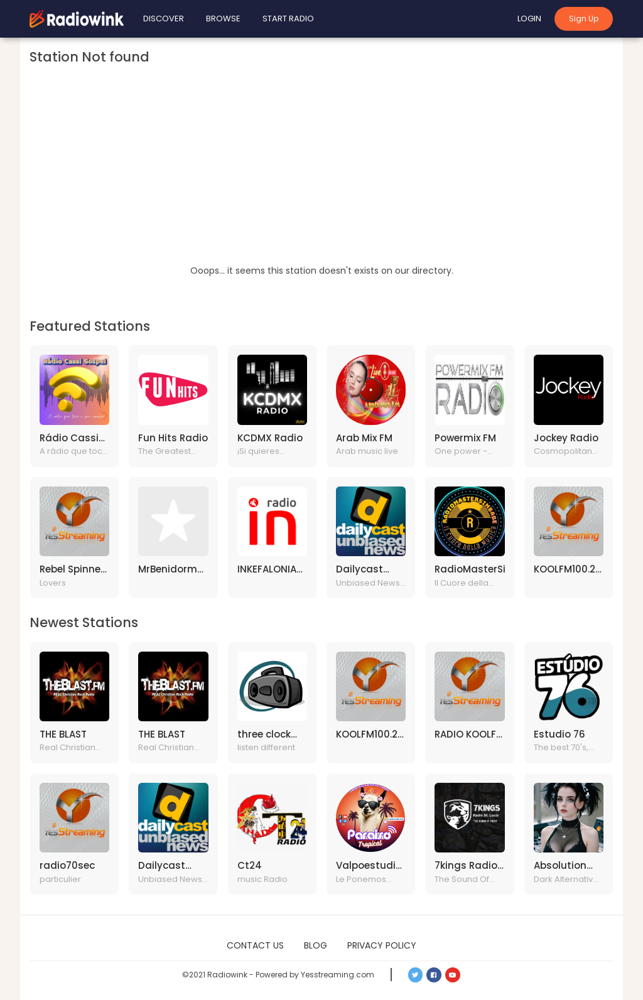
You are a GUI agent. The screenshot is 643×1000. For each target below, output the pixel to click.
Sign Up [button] (583, 18)
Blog (315, 945)
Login (529, 18)
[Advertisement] (321, 169)
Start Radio (288, 18)
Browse (223, 18)
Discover (163, 18)
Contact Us (255, 945)
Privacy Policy (381, 945)
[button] (415, 974)
